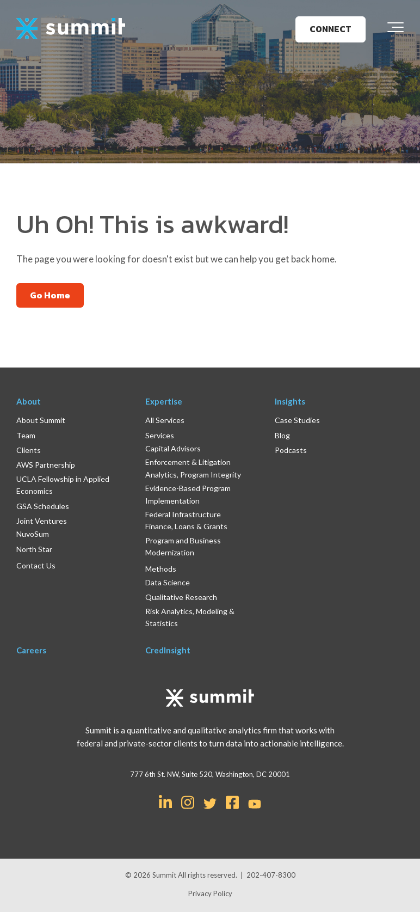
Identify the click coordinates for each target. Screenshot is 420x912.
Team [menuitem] (25, 435)
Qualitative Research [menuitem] (181, 597)
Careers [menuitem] (31, 650)
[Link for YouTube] (254, 804)
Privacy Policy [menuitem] (210, 893)
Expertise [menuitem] (163, 401)
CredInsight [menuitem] (167, 650)
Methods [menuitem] (160, 568)
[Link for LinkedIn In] (165, 801)
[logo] (70, 29)
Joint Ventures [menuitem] (41, 520)
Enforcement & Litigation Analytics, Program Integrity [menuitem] (193, 468)
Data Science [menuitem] (167, 582)
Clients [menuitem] (28, 450)
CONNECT (330, 28)
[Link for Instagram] (187, 801)
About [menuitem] (28, 401)
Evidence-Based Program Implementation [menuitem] (188, 494)
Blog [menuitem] (282, 435)
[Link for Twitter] (210, 803)
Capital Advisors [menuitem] (173, 448)
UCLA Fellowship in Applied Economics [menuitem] (62, 484)
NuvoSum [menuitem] (32, 533)
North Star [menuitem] (34, 549)
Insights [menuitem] (290, 401)
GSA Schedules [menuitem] (42, 506)
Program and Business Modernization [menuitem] (183, 546)
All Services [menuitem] (164, 420)
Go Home (50, 295)
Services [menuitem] (159, 435)
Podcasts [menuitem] (291, 450)
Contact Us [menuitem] (35, 565)
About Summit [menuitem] (40, 420)
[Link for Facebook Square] (232, 801)
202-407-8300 (270, 875)
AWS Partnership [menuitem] (45, 464)
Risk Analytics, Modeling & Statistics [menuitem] (189, 617)
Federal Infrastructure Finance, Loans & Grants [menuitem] (186, 520)
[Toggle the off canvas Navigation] (395, 29)
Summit (165, 875)
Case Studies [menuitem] (297, 420)
